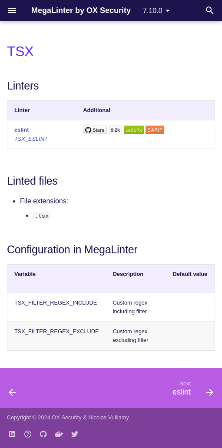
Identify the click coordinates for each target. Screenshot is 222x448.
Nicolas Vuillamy (108, 417)
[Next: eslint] (191, 390)
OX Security (66, 417)
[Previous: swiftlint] (13, 390)
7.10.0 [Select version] (152, 10)
